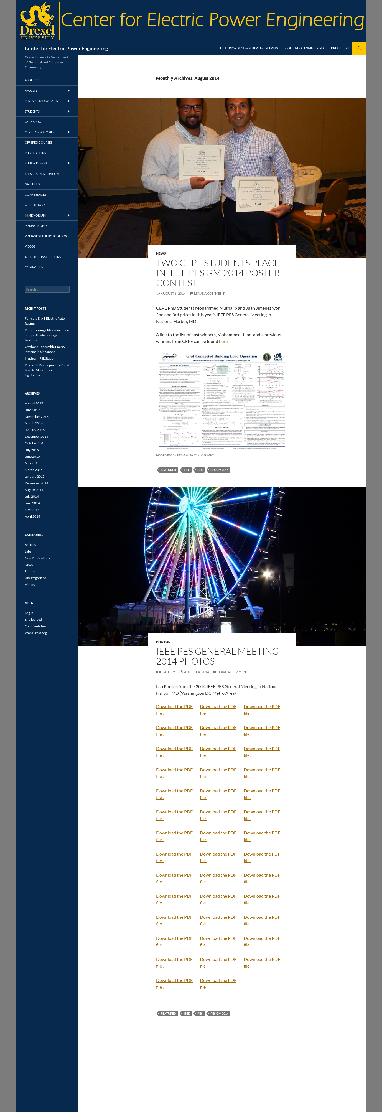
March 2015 (34, 470)
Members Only (36, 225)
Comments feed (36, 626)
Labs (28, 551)
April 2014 (32, 516)
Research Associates (41, 101)
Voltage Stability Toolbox (46, 236)
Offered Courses (38, 142)
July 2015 (32, 450)
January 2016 (35, 430)
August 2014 (34, 490)
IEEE (187, 470)
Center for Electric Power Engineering (66, 48)
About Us (32, 80)
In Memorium (35, 215)
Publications (35, 153)
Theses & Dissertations (42, 173)
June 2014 (32, 503)
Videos (30, 246)
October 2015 (35, 443)
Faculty (31, 90)
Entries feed (33, 619)
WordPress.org (36, 633)
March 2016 (34, 423)
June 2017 (32, 410)
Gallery (169, 672)
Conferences (35, 194)
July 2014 (32, 496)
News (161, 253)
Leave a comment (209, 293)
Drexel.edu (340, 48)
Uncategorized (35, 578)
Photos (163, 642)
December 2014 (36, 483)
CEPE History (35, 205)
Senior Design (36, 163)
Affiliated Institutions (43, 257)
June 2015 (32, 456)
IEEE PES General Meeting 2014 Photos (217, 656)
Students (32, 111)
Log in (29, 613)
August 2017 (34, 403)
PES (200, 470)
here (223, 341)
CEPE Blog (33, 121)
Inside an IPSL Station (40, 358)
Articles (30, 545)
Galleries (32, 184)
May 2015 (32, 463)
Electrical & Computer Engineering (249, 48)
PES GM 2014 (219, 470)
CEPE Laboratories (39, 132)
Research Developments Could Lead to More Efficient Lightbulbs (47, 370)
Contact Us (34, 267)
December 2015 (36, 436)
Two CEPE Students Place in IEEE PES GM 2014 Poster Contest (218, 272)
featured (168, 470)
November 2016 (37, 416)
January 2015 (35, 476)
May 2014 (32, 510)
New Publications (37, 558)
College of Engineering (304, 48)
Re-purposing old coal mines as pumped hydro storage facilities (47, 335)
